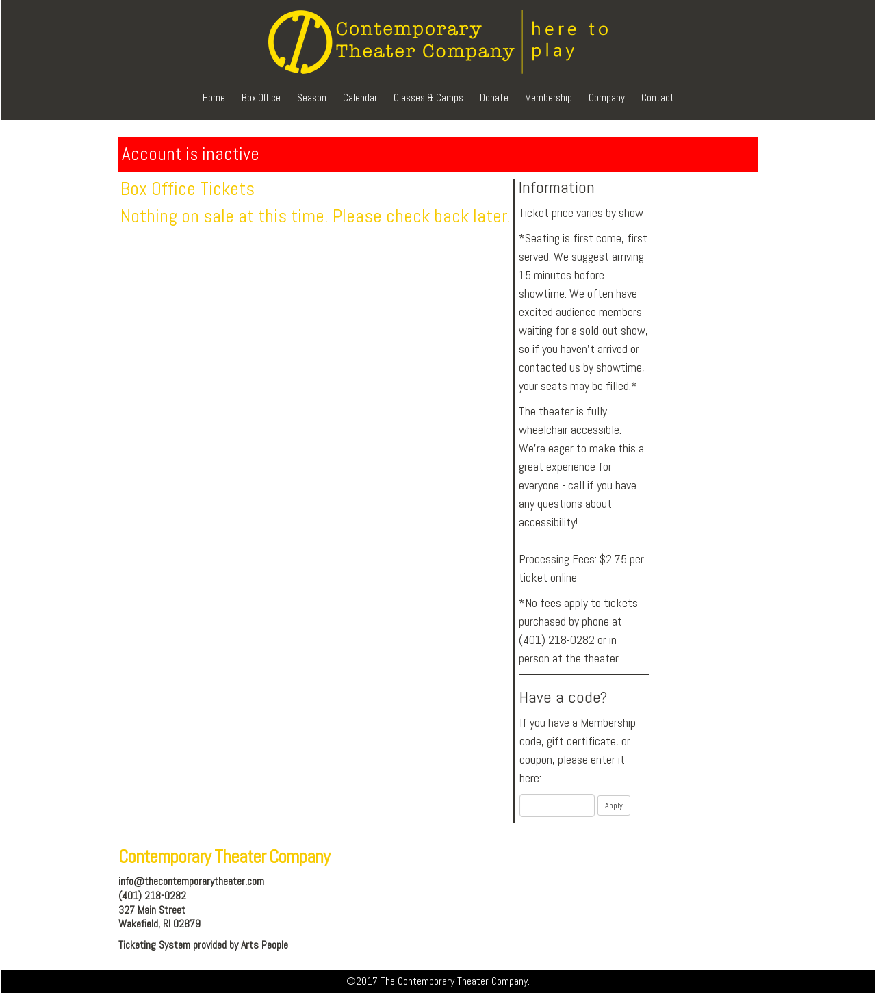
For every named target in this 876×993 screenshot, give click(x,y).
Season (311, 97)
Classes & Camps (428, 97)
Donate (494, 97)
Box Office (261, 97)
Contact (657, 97)
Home (214, 97)
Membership (548, 97)
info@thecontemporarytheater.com (191, 881)
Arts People (264, 945)
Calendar (360, 97)
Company (607, 97)
